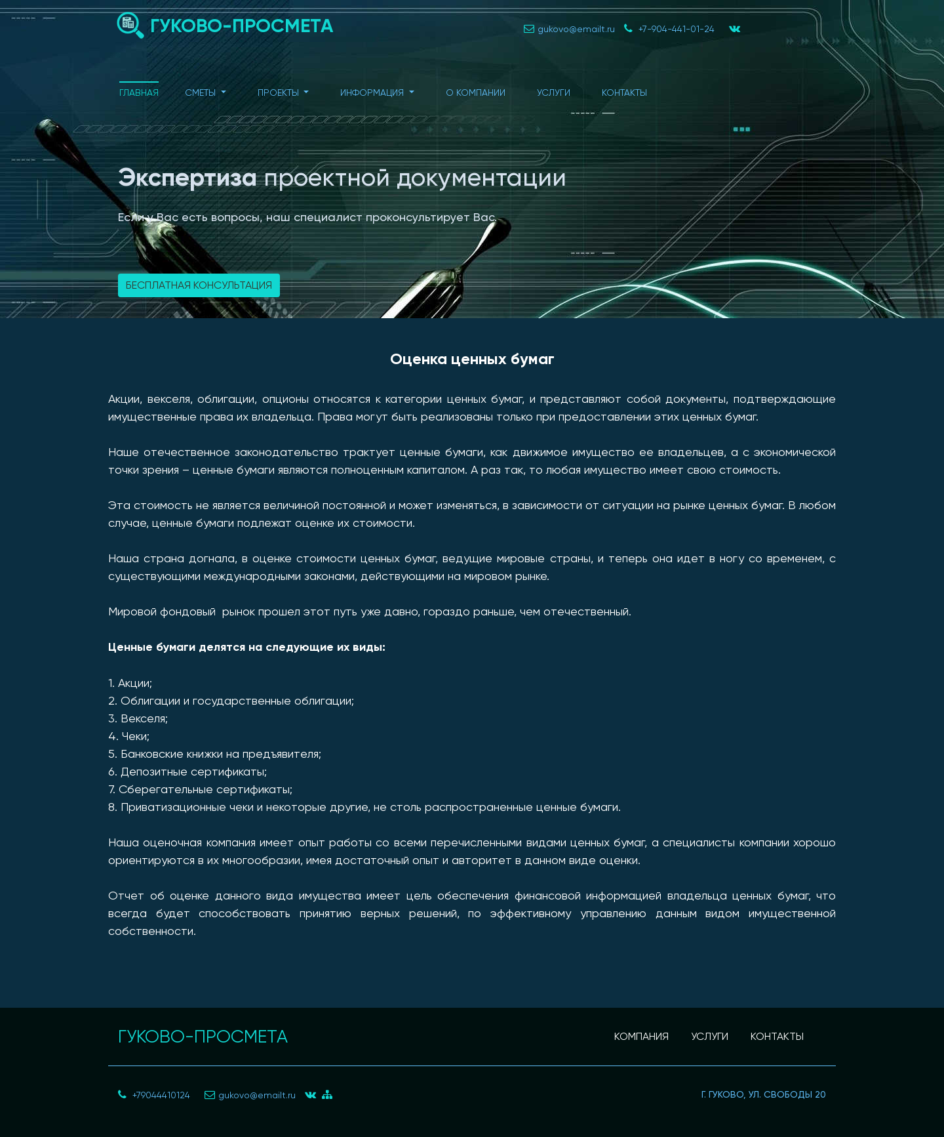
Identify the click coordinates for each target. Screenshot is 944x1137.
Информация (373, 92)
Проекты (280, 92)
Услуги (553, 92)
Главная (139, 92)
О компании (475, 92)
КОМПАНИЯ (641, 1036)
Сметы (201, 92)
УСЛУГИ (709, 1036)
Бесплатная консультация (199, 285)
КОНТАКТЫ (777, 1036)
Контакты (624, 92)
